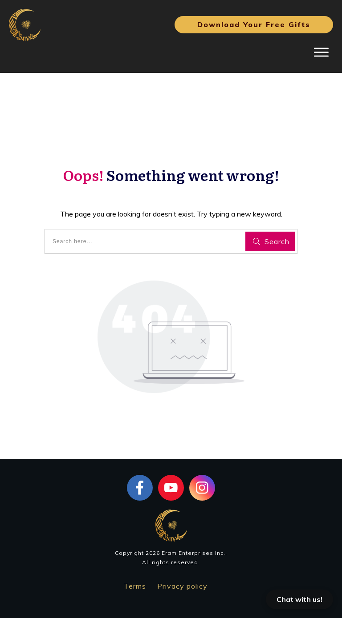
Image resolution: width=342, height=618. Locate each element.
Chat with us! (299, 599)
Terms (135, 586)
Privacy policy (182, 586)
